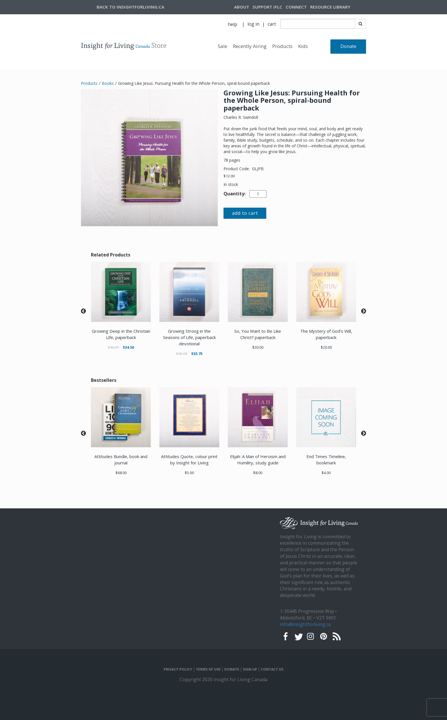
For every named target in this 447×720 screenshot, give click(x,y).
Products (282, 46)
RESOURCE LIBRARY (330, 7)
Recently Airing (250, 46)
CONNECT (296, 7)
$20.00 (326, 347)
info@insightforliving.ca (305, 624)
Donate (348, 46)
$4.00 (326, 472)
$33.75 (196, 353)
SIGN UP (250, 669)
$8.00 (257, 472)
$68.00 (121, 472)
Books (108, 83)
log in (253, 24)
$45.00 (181, 353)
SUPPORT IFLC (267, 7)
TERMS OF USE (208, 669)
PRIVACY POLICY (178, 669)
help (232, 24)
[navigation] (337, 7)
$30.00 (257, 347)
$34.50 (128, 347)
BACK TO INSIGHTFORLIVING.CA (130, 7)
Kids (303, 46)
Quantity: (234, 193)
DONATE (231, 669)
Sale (222, 46)
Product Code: (237, 168)
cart (272, 24)
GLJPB (258, 168)
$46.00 (113, 347)
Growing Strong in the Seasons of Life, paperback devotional (189, 337)
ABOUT (241, 7)
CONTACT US (272, 669)
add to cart (245, 213)
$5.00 (189, 472)
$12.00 (229, 176)
